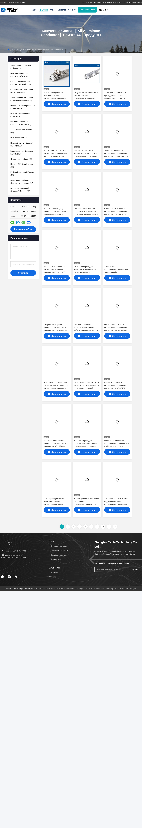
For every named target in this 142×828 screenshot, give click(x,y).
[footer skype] (9, 576)
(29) (21, 159)
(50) (20, 66)
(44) (20, 115)
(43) (21, 152)
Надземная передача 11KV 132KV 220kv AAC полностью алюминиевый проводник (56, 385)
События (62, 10)
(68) (20, 123)
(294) (22, 107)
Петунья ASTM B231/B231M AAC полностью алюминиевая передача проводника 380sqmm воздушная (86, 98)
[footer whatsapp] (2, 576)
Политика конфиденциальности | (18, 589)
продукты (21, 50)
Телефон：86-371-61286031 (14, 551)
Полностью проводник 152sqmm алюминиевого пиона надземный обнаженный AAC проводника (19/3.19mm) (85, 272)
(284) (22, 91)
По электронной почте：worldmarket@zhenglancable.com (13, 556)
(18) (22, 173)
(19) (20, 189)
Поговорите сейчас (87, 9)
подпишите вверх (134, 569)
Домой (12, 50)
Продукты (43, 10)
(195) (20, 83)
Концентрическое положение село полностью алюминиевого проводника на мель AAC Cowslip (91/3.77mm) (86, 504)
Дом (34, 10)
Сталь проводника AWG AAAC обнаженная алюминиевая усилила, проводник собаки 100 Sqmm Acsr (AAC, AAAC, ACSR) (56, 504)
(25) (19, 138)
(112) (21, 99)
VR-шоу (71, 10)
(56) (21, 131)
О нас (52, 10)
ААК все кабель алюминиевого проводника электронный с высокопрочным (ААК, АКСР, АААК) (116, 272)
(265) (20, 75)
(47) (21, 181)
